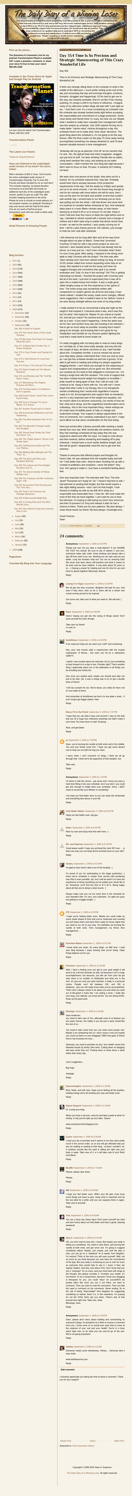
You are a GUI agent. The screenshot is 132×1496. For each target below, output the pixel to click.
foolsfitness (72, 640)
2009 (15, 309)
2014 (15, 289)
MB (67, 1190)
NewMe (69, 1168)
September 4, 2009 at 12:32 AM (90, 966)
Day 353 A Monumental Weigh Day (30, 498)
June (17, 524)
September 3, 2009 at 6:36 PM (86, 612)
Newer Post (65, 1441)
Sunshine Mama (74, 943)
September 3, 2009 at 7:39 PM (82, 740)
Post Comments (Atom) (83, 1446)
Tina (68, 1215)
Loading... (13, 145)
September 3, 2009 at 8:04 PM (86, 828)
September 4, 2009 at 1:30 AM (96, 1086)
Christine (70, 966)
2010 (15, 305)
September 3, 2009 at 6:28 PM (98, 584)
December (20, 313)
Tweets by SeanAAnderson (21, 157)
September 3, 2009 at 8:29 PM (98, 844)
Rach (68, 612)
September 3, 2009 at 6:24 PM (93, 544)
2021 (15, 261)
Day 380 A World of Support (27, 329)
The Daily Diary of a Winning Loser (83, 1473)
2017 (15, 277)
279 (67, 912)
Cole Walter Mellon (75, 811)
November (20, 317)
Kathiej (69, 1347)
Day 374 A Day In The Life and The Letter (33, 365)
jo (67, 740)
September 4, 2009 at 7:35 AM (88, 1168)
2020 (15, 265)
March (18, 536)
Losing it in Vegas (75, 584)
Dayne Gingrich (73, 1106)
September (20, 325)
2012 (15, 297)
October (19, 321)
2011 (15, 301)
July (17, 520)
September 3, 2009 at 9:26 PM (88, 864)
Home (92, 1441)
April (17, 532)
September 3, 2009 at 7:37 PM (103, 712)
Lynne (69, 1137)
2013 (15, 293)
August (18, 516)
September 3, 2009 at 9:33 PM (84, 912)
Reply (68, 575)
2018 (15, 273)
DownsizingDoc (73, 1086)
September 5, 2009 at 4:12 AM (88, 1347)
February (19, 540)
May (17, 528)
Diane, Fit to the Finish (77, 712)
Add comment (68, 1370)
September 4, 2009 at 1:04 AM (89, 1011)
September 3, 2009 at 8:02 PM (99, 811)
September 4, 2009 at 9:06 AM (85, 1215)
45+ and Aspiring (74, 844)
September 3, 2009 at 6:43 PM (92, 640)
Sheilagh (70, 1011)
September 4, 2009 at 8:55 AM (84, 1190)
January (19, 545)
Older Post (119, 1441)
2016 (15, 281)
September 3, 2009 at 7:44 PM (93, 777)
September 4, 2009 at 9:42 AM (88, 1238)
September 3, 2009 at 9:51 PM (97, 943)
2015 (15, 285)
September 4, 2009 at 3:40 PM (93, 1316)
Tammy (69, 864)
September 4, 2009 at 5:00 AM (87, 1137)
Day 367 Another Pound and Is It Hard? (32, 409)
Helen (69, 828)
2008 (15, 550)
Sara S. (69, 1238)
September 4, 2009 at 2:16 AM (96, 1106)
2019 (15, 269)
